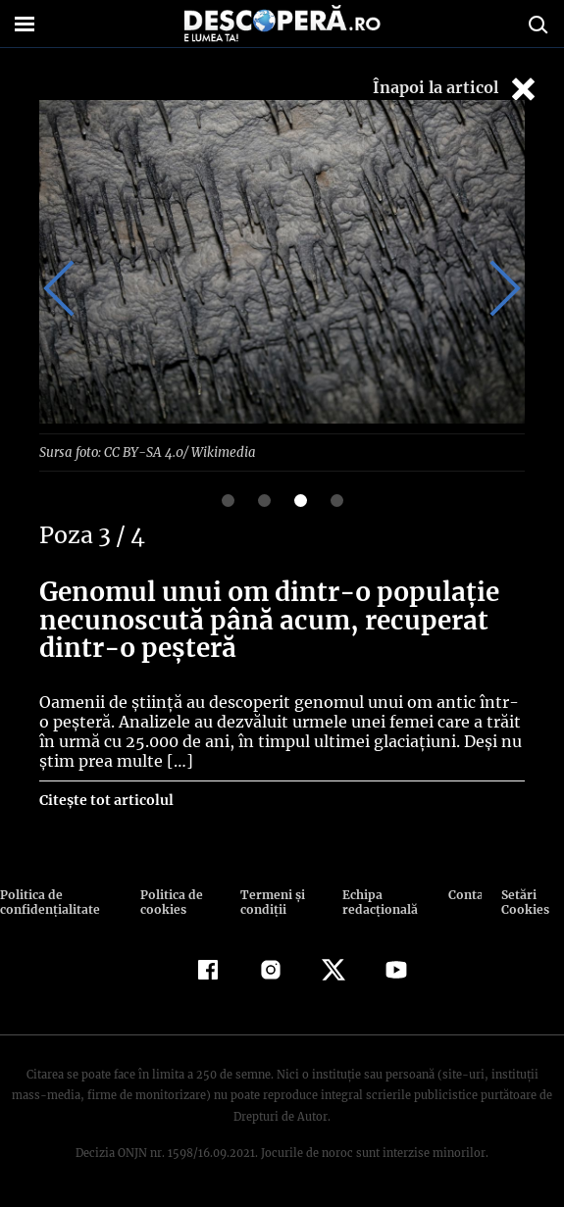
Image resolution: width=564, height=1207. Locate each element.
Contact (465, 893)
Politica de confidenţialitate (48, 901)
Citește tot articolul (105, 799)
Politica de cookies (169, 901)
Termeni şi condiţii (270, 901)
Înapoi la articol (456, 88)
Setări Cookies (524, 901)
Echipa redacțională (377, 901)
